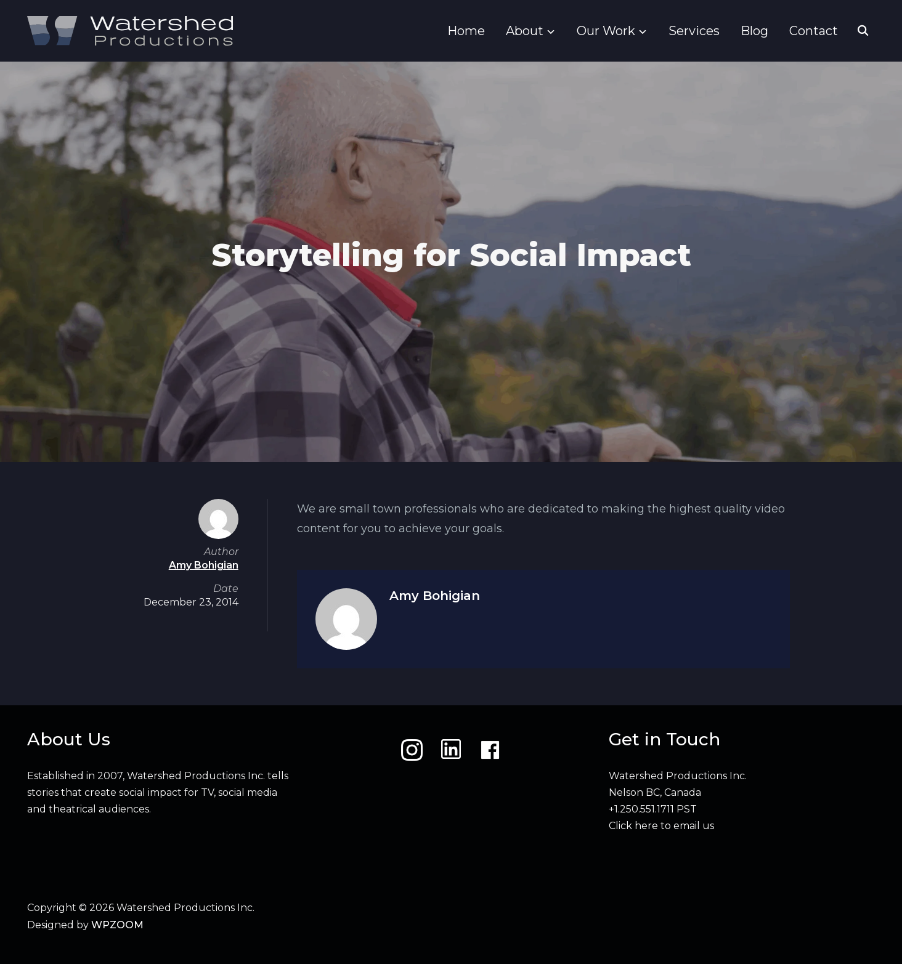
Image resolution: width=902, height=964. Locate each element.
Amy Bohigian (434, 595)
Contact (813, 30)
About (524, 30)
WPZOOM (117, 925)
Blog (754, 30)
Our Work (606, 30)
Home (466, 30)
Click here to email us (661, 826)
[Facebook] (490, 750)
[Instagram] (412, 750)
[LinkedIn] (451, 750)
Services (694, 30)
